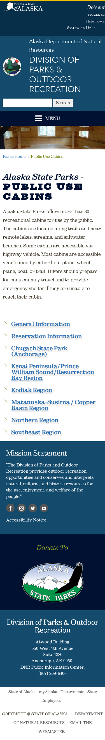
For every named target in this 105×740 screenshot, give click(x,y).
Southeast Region (36, 432)
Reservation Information (46, 336)
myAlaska (48, 691)
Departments (72, 691)
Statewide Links (81, 27)
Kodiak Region (31, 390)
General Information (40, 324)
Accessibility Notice (26, 519)
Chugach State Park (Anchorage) (39, 351)
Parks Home (14, 156)
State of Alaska (23, 9)
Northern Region (34, 420)
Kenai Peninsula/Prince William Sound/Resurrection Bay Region (52, 372)
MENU (52, 118)
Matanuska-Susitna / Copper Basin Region (53, 405)
